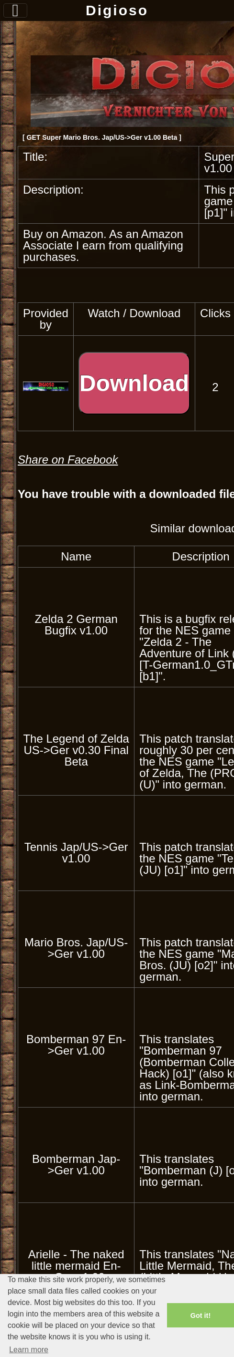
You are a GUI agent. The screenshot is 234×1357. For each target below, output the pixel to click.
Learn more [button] (28, 1350)
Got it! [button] (200, 1315)
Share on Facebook (68, 459)
